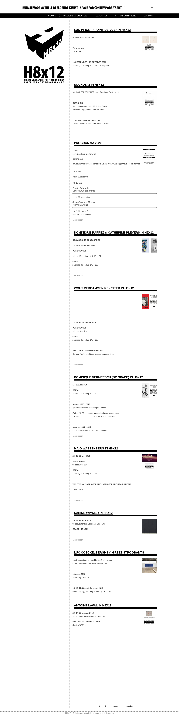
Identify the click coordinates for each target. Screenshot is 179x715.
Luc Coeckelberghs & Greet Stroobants (109, 552)
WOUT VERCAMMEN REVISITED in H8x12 (104, 288)
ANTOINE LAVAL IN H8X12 (92, 605)
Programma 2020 (88, 143)
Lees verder (77, 220)
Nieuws (52, 16)
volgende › (116, 706)
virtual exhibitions (125, 16)
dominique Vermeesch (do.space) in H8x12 (108, 377)
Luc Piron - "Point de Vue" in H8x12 (102, 29)
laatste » (129, 706)
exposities (102, 16)
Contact (148, 16)
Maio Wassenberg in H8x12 (96, 448)
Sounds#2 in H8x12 (89, 84)
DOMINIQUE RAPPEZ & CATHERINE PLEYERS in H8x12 (114, 232)
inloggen (110, 713)
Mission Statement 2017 (75, 16)
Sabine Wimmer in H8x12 (93, 512)
